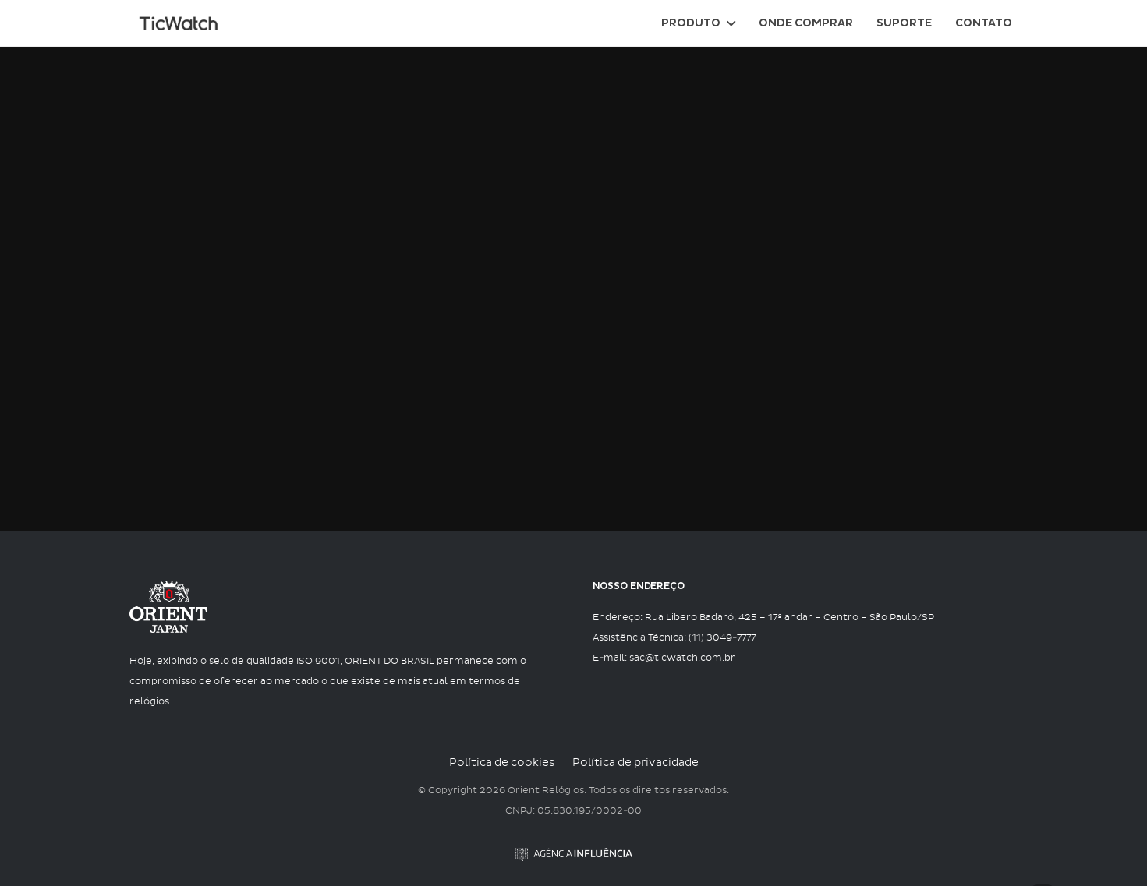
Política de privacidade (635, 762)
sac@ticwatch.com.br (682, 658)
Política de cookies (501, 762)
